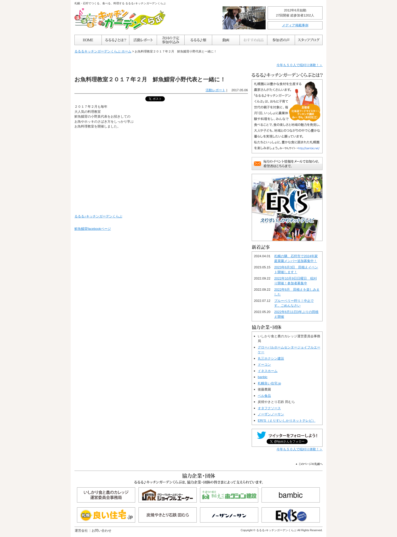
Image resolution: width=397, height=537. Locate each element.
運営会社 (81, 530)
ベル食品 (264, 396)
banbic (262, 377)
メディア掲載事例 (295, 25)
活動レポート (215, 90)
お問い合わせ (101, 530)
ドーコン (264, 364)
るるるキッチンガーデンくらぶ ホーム (102, 51)
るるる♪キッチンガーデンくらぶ (98, 216)
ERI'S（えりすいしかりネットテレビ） (286, 420)
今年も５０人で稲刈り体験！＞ (299, 65)
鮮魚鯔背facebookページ (92, 229)
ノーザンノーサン (271, 414)
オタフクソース (269, 408)
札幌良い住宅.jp (269, 383)
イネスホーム (267, 371)
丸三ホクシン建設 (271, 358)
